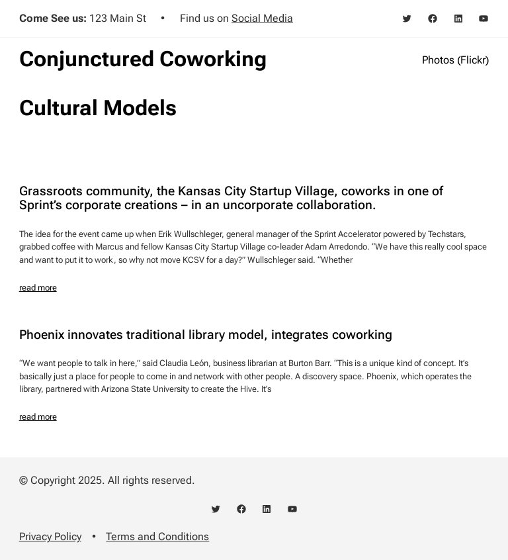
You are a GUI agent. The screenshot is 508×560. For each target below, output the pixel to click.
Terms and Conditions (157, 536)
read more (38, 288)
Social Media (262, 18)
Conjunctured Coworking (143, 58)
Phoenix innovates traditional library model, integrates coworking (205, 335)
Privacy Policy (50, 536)
